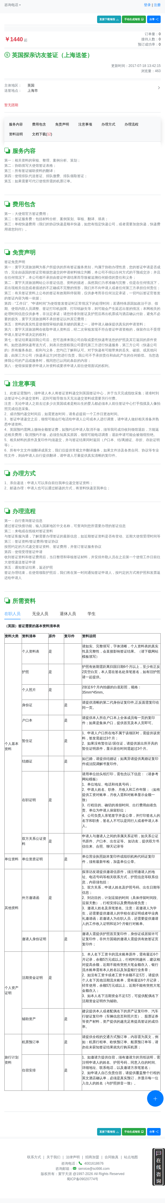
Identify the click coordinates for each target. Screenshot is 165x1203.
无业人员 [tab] (40, 613)
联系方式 (34, 1157)
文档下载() (42, 134)
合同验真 (111, 1157)
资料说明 (16, 134)
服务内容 (16, 124)
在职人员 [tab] (12, 613)
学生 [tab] (92, 613)
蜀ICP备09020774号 (82, 1179)
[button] (12, 5)
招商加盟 (92, 1157)
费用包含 (39, 124)
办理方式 (108, 124)
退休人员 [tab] (68, 613)
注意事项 (85, 124)
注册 (157, 5)
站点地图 (131, 1157)
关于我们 (53, 1157)
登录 (147, 5)
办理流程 (131, 124)
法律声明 (73, 1157)
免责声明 (62, 124)
